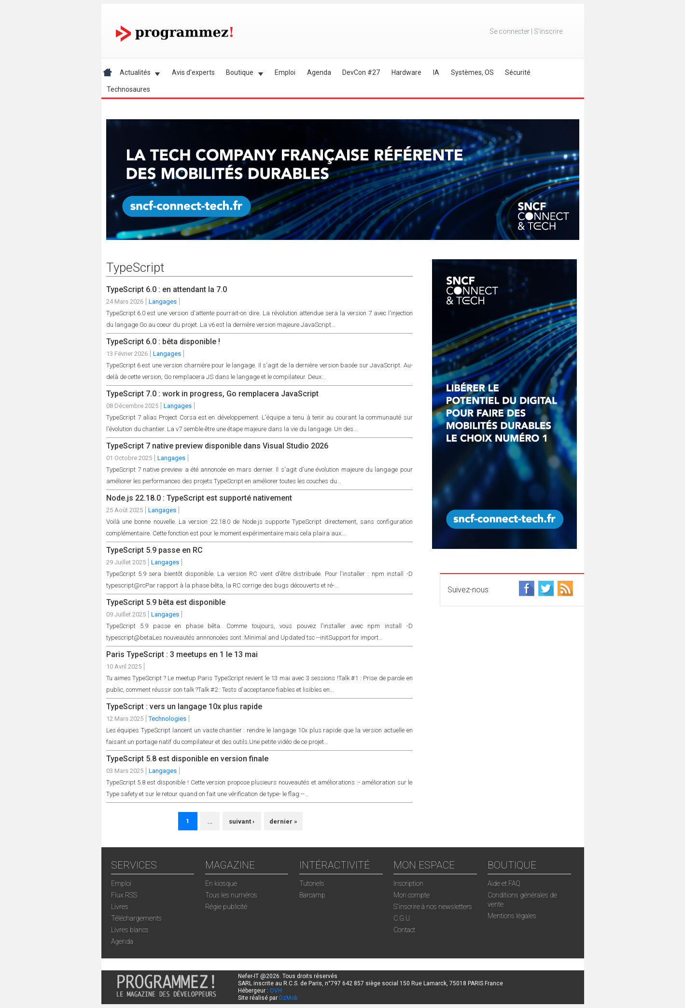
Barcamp (312, 895)
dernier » (283, 821)
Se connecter (509, 31)
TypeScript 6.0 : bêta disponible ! (163, 341)
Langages (163, 301)
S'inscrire (548, 31)
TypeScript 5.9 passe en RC (154, 550)
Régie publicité (226, 906)
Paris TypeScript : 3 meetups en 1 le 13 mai (182, 654)
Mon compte (411, 895)
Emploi (285, 72)
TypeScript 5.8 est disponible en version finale (187, 758)
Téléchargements (136, 918)
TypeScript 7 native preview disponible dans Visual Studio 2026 (217, 445)
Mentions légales (512, 916)
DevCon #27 (361, 72)
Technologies (167, 718)
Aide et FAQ (504, 883)
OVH (276, 990)
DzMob (288, 997)
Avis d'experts (193, 72)
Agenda (319, 72)
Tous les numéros (231, 895)
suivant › (241, 821)
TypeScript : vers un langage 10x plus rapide (184, 706)
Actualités (137, 74)
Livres (119, 906)
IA (436, 72)
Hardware (406, 72)
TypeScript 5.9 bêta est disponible (165, 602)
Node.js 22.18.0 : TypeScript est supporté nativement (199, 498)
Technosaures (128, 89)
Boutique (241, 74)
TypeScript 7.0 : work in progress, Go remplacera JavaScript (212, 393)
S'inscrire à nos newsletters (432, 906)
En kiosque (221, 883)
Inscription (408, 883)
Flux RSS (124, 895)
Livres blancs (130, 930)
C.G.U (401, 918)
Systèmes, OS (472, 72)
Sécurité (518, 72)
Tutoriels (311, 883)
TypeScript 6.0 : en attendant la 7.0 (166, 289)
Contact (404, 930)
